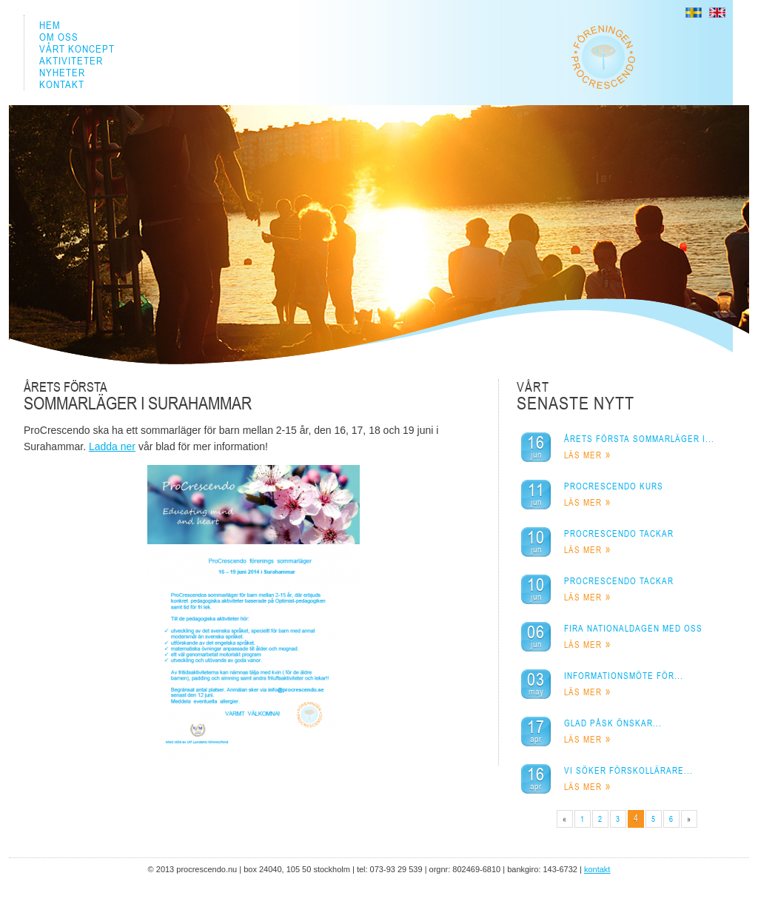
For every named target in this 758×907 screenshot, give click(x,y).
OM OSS (58, 37)
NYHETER (62, 72)
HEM (50, 25)
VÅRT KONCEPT (77, 49)
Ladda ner (112, 446)
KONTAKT (61, 84)
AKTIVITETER (71, 61)
